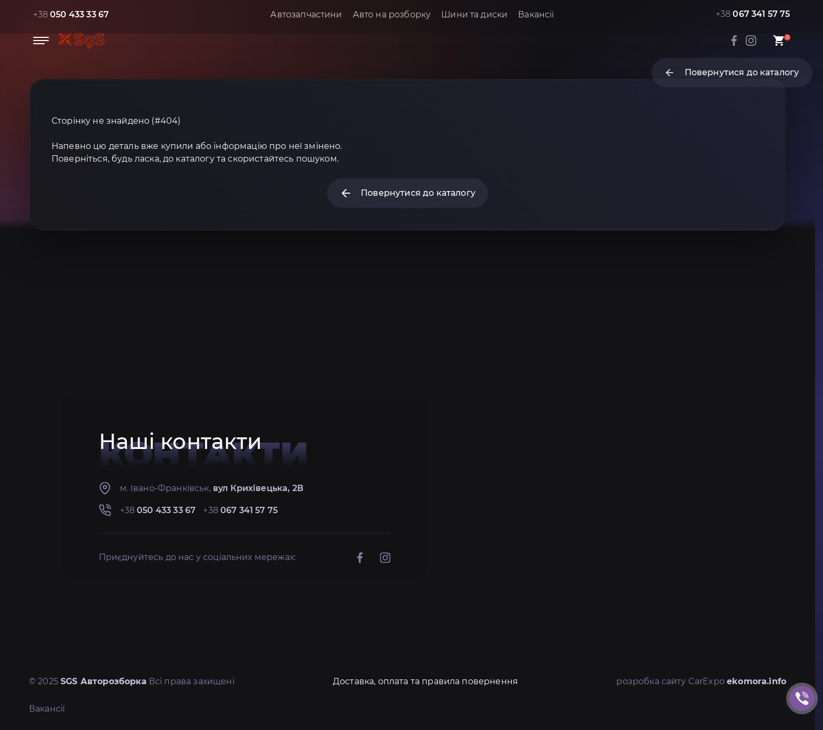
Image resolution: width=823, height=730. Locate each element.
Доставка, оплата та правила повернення (425, 681)
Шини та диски (474, 14)
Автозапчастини (306, 14)
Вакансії (536, 14)
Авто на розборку (392, 14)
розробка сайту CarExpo (701, 681)
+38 (71, 14)
